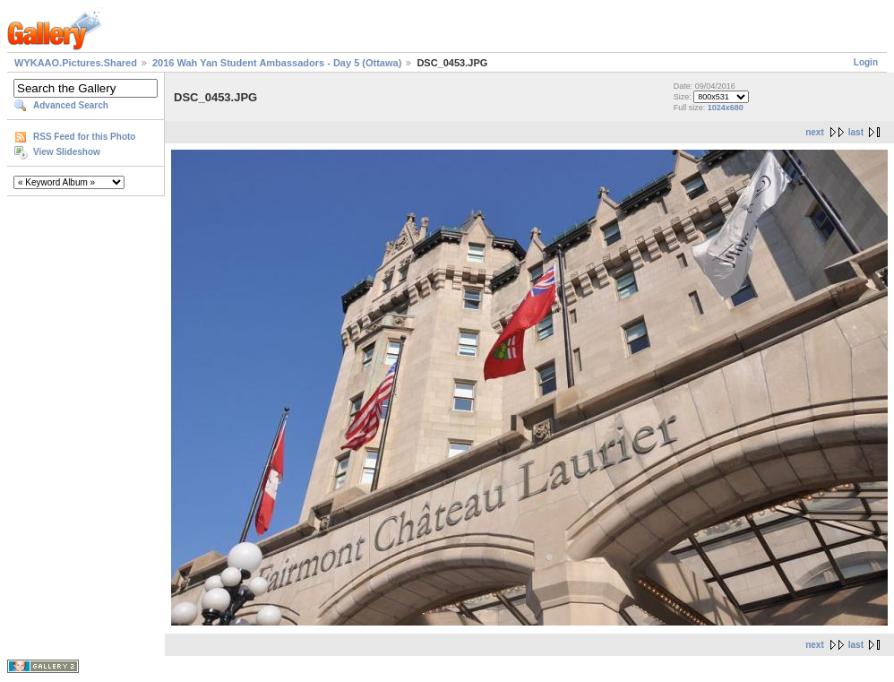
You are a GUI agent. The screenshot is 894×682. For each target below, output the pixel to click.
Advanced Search (70, 105)
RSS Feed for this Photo (84, 137)
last (856, 132)
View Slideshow (66, 152)
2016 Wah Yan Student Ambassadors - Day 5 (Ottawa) (276, 62)
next (814, 132)
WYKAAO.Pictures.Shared (75, 62)
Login (866, 62)
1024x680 (726, 107)
